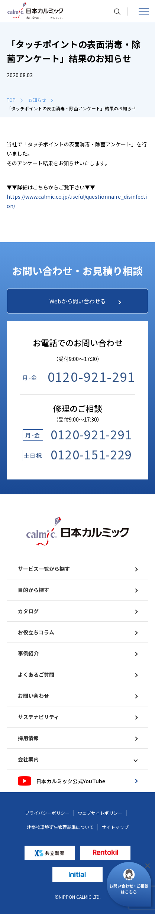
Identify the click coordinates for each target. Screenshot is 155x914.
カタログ (77, 611)
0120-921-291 (91, 376)
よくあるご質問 (77, 674)
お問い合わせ (77, 695)
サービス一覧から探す (77, 568)
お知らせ (40, 100)
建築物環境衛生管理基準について (60, 827)
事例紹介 (77, 653)
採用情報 (77, 738)
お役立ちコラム (77, 632)
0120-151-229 (91, 454)
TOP (14, 100)
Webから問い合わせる (85, 301)
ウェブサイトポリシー (100, 813)
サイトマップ (115, 827)
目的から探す (77, 589)
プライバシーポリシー (47, 813)
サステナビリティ (77, 717)
